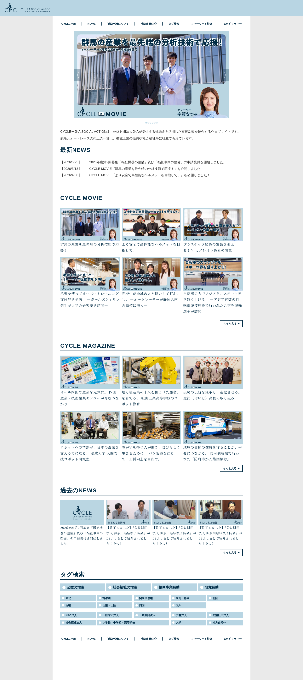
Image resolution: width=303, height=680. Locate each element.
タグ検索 (173, 23)
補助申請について (118, 23)
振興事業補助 (169, 587)
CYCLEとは (68, 23)
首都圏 (106, 598)
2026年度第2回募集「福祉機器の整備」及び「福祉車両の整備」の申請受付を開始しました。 (157, 162)
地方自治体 (219, 622)
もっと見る (230, 323)
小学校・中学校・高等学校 (118, 622)
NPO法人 (71, 615)
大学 (178, 622)
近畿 (68, 605)
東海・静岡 (182, 598)
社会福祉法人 (74, 622)
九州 (178, 605)
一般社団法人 (147, 615)
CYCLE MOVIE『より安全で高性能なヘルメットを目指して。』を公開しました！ (149, 175)
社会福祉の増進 (125, 587)
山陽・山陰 (109, 605)
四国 (142, 605)
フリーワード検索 (201, 23)
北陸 (215, 598)
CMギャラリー (233, 23)
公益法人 (181, 615)
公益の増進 (75, 587)
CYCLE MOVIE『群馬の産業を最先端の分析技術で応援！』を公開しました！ (146, 169)
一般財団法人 (110, 615)
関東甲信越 (146, 598)
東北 (68, 598)
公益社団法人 (221, 615)
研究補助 (212, 587)
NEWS (92, 23)
